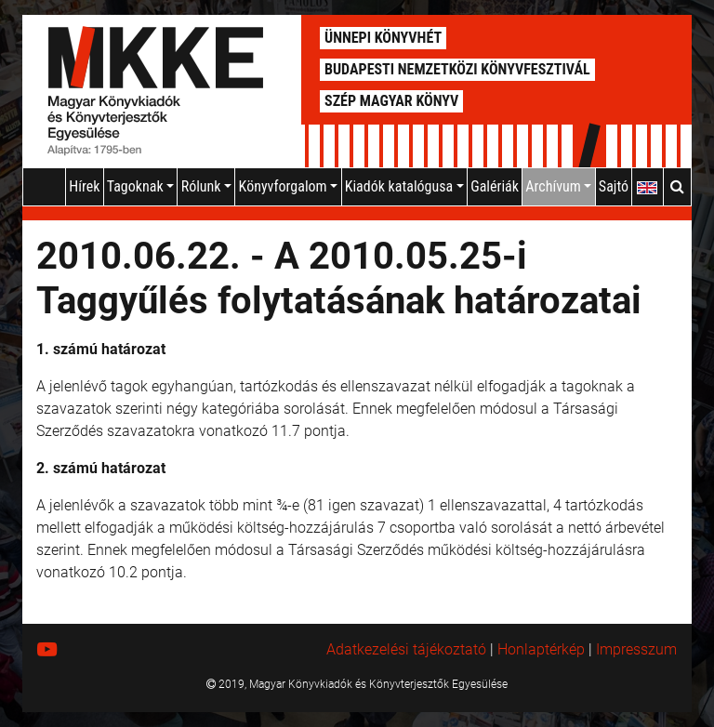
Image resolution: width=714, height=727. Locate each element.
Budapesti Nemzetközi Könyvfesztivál (457, 69)
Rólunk (206, 186)
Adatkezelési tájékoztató (406, 649)
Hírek (84, 186)
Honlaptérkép (541, 649)
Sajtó (613, 186)
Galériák (494, 186)
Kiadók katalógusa (404, 186)
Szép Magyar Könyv (391, 101)
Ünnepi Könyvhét (383, 37)
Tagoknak (141, 186)
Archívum (558, 186)
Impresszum (636, 649)
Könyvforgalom (288, 186)
